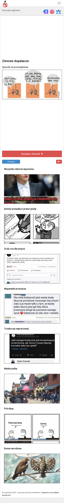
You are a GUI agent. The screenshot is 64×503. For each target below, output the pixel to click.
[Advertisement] (32, 37)
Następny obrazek (32, 153)
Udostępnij (11, 162)
